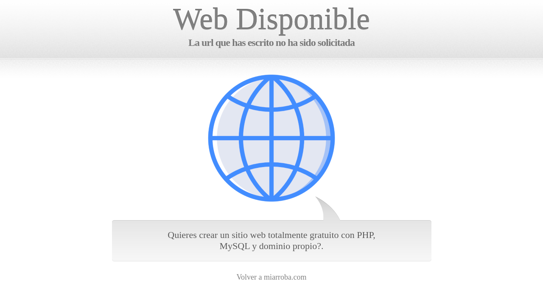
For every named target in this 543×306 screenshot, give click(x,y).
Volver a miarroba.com (271, 277)
